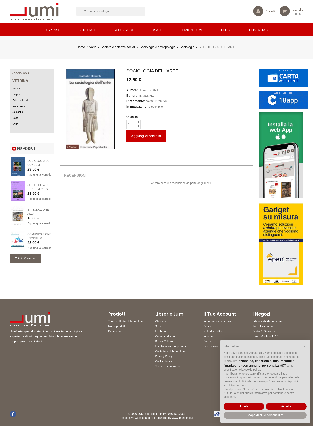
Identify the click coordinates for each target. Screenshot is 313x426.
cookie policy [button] (252, 369)
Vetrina (20, 81)
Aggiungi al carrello (39, 174)
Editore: (132, 95)
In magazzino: (137, 106)
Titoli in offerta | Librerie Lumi (126, 321)
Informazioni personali (217, 321)
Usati (156, 30)
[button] (304, 346)
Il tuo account (219, 314)
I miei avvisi (210, 346)
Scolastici (123, 30)
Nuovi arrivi (18, 106)
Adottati (87, 30)
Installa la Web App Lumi (170, 346)
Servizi (159, 326)
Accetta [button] (286, 406)
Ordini (207, 326)
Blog (225, 30)
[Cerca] (116, 11)
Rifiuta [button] (244, 406)
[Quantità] (131, 124)
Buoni (207, 341)
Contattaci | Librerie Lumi (170, 351)
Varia (15, 123)
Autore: (132, 90)
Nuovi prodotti (116, 326)
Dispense (52, 30)
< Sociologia (20, 73)
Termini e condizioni (167, 366)
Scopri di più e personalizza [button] (265, 415)
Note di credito (212, 331)
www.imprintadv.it (182, 417)
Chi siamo (161, 321)
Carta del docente (166, 336)
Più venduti (115, 331)
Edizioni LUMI (191, 30)
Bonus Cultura (164, 341)
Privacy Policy (163, 356)
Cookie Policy (163, 361)
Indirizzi (208, 336)
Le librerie (161, 331)
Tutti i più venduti (25, 258)
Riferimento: (135, 101)
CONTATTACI (259, 30)
